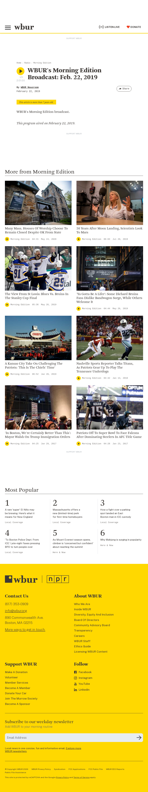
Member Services (16, 682)
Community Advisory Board (92, 625)
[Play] (7, 239)
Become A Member (17, 688)
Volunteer (11, 677)
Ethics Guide (82, 646)
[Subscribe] (139, 737)
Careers (79, 636)
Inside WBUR (82, 609)
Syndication (59, 769)
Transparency (83, 630)
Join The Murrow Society (21, 698)
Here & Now (59, 552)
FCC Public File (96, 769)
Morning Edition (42, 63)
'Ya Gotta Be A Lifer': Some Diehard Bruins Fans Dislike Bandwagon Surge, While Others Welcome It (109, 298)
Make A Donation (16, 672)
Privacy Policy (62, 777)
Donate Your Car (16, 693)
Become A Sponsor (17, 704)
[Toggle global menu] (8, 28)
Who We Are (82, 604)
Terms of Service (82, 777)
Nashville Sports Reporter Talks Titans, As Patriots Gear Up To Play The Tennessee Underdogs (104, 367)
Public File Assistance (15, 772)
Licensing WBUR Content (90, 651)
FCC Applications (77, 769)
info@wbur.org (16, 611)
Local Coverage (14, 522)
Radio (27, 63)
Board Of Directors (86, 620)
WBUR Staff (82, 641)
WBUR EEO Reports (115, 769)
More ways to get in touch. (25, 629)
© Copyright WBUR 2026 (16, 769)
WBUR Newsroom (30, 87)
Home (19, 63)
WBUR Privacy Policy (41, 769)
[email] (74, 737)
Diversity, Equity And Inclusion (94, 614)
